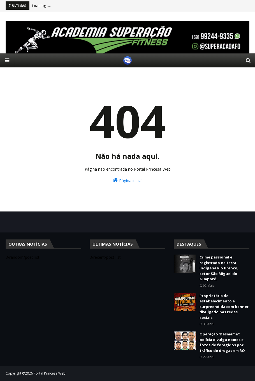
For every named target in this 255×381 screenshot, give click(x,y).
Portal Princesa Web (50, 373)
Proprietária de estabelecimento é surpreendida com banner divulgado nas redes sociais (224, 306)
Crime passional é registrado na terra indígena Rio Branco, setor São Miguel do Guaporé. (219, 268)
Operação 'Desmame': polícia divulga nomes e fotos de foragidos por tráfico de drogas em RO (222, 342)
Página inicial (127, 180)
